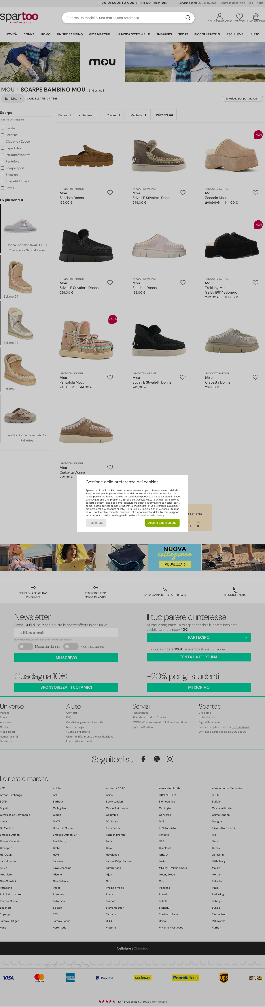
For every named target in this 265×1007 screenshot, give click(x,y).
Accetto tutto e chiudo (162, 522)
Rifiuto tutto (96, 522)
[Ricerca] (188, 17)
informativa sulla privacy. (150, 515)
